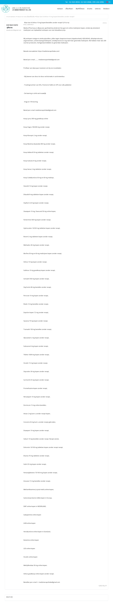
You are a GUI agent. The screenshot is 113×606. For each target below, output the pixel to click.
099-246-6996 (98, 2)
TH (108, 2)
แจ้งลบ (105, 23)
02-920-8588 (86, 2)
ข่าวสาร (89, 8)
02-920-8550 (74, 2)
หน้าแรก (60, 8)
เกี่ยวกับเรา (69, 8)
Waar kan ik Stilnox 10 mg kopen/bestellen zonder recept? (55, 17)
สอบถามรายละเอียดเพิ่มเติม (26, 17)
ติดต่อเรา (106, 8)
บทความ (98, 8)
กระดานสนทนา (11, 17)
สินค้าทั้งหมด (80, 8)
